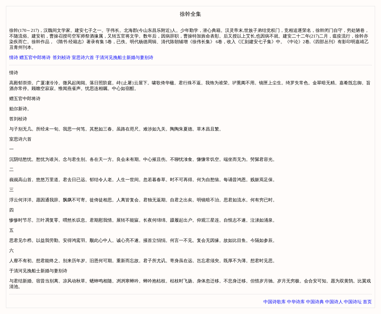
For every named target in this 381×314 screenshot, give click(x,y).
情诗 (13, 57)
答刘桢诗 (62, 57)
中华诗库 (296, 301)
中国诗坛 (353, 301)
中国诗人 (334, 301)
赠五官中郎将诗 (35, 57)
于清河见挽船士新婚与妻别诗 (124, 57)
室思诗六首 (83, 57)
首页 (367, 301)
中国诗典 (315, 301)
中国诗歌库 (274, 301)
